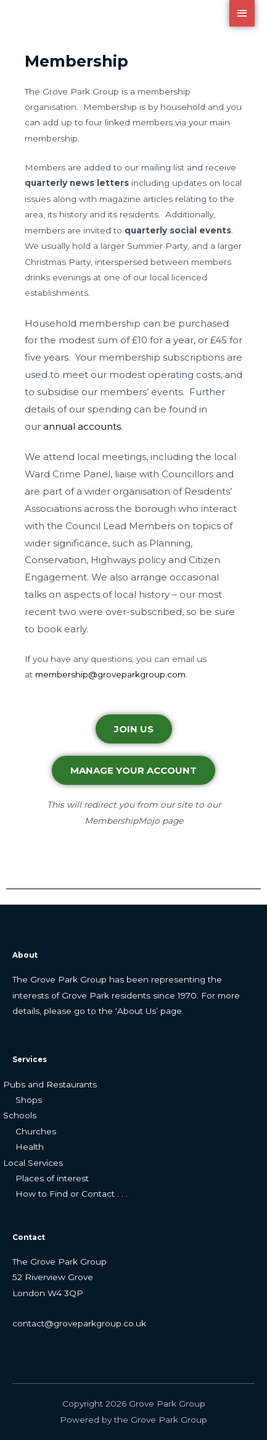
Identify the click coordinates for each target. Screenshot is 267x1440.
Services (29, 1059)
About (25, 955)
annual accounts (82, 426)
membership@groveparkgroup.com (110, 674)
